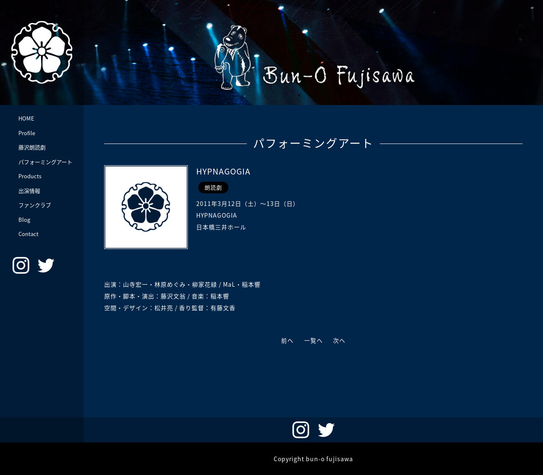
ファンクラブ (34, 205)
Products (29, 176)
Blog (24, 219)
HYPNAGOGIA (224, 171)
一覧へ (313, 340)
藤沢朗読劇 (32, 147)
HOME (26, 118)
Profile (26, 133)
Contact (28, 234)
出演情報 (29, 191)
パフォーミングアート (45, 162)
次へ (341, 340)
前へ (286, 340)
